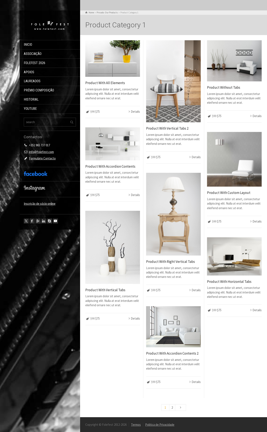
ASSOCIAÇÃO (33, 54)
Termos (136, 425)
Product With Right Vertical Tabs (170, 261)
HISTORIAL (31, 99)
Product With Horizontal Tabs (229, 281)
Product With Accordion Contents (110, 166)
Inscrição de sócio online (39, 204)
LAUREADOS (32, 81)
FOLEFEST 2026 (34, 63)
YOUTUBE (30, 109)
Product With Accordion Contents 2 (172, 353)
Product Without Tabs (223, 87)
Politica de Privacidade (159, 425)
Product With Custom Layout (228, 192)
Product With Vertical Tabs (105, 290)
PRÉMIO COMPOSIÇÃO (39, 90)
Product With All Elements (105, 83)
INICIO (28, 45)
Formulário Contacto (42, 158)
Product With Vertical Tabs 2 (167, 128)
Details (135, 112)
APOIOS (29, 72)
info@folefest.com (41, 152)
